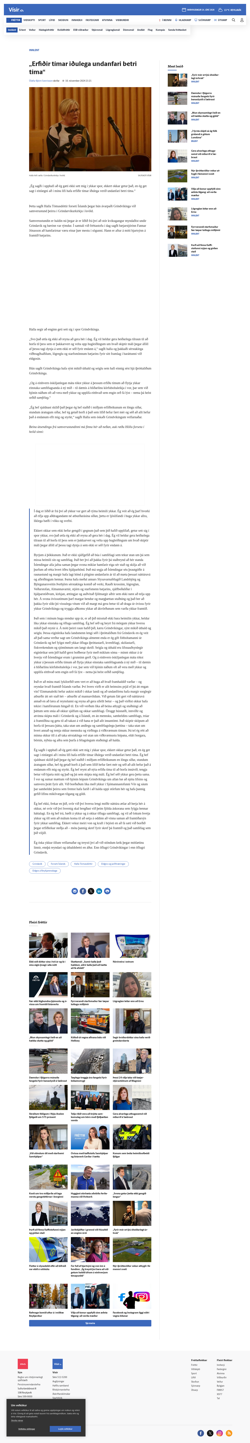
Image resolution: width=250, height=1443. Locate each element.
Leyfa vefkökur (65, 1429)
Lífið (193, 1378)
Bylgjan (220, 1386)
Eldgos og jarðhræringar (113, 864)
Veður (220, 1382)
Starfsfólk (57, 1398)
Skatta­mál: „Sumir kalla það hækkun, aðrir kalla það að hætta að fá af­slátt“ (89, 965)
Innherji (221, 1365)
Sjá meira (90, 1323)
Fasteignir (222, 1369)
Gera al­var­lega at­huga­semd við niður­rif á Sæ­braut (204, 154)
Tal (218, 1398)
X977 (219, 1394)
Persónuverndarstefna (29, 1385)
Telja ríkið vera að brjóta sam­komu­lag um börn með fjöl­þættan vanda (89, 1117)
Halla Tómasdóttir (83, 864)
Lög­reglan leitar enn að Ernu (128, 1001)
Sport (194, 1373)
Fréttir (194, 1365)
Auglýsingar (58, 1381)
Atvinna (220, 1373)
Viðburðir (222, 1378)
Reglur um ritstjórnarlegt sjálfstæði (30, 1379)
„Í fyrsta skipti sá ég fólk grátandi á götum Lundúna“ (204, 134)
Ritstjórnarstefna (61, 1390)
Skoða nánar (17, 1420)
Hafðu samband (61, 1386)
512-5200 (62, 1377)
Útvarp (194, 1390)
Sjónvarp (195, 1386)
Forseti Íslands (58, 864)
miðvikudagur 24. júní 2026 (200, 10)
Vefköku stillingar (26, 1429)
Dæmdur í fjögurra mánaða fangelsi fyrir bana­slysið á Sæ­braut (203, 96)
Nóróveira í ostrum (123, 962)
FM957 (220, 1390)
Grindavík (37, 864)
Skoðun (195, 1382)
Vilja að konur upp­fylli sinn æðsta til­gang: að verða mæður (206, 192)
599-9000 (27, 1397)
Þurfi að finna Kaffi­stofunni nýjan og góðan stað (204, 248)
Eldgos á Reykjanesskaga (45, 871)
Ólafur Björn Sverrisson (41, 81)
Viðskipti (195, 1369)
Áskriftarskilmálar (61, 1394)
